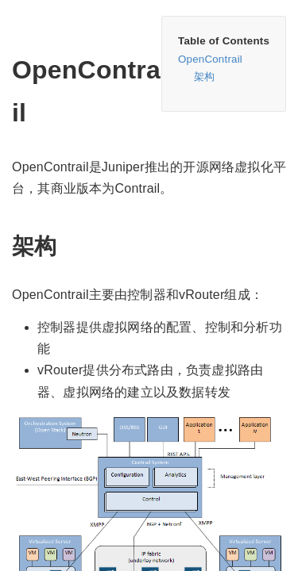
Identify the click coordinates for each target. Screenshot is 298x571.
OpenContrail (210, 59)
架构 (204, 76)
